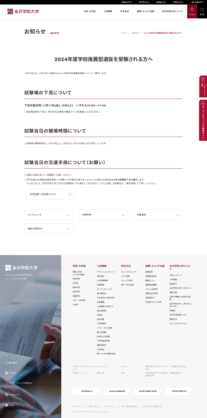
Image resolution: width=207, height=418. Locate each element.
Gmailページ (126, 366)
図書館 (172, 311)
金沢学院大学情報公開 (152, 406)
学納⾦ (99, 315)
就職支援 (149, 272)
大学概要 (173, 279)
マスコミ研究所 (151, 289)
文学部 (75, 283)
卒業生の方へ (178, 2)
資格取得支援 (150, 276)
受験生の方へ (127, 2)
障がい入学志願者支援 (106, 354)
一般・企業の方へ (197, 2)
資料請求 (100, 276)
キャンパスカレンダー (129, 272)
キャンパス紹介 (127, 280)
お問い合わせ (93, 406)
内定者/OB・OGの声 (153, 302)
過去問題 (100, 319)
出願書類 (100, 285)
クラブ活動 (125, 276)
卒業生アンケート (79, 373)
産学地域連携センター (178, 315)
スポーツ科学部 (79, 300)
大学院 (75, 305)
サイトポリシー (110, 406)
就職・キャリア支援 (145, 11)
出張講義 (100, 302)
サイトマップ (77, 406)
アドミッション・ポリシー (106, 272)
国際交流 (173, 319)
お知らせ (135, 33)
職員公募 (100, 373)
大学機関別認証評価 (178, 366)
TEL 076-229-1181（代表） (16, 279)
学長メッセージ (176, 275)
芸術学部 (76, 292)
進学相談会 (101, 293)
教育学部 (76, 287)
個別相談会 (101, 345)
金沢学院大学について (172, 11)
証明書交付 (150, 298)
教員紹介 (173, 284)
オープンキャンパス (104, 289)
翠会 (123, 373)
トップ (123, 33)
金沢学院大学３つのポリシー (181, 288)
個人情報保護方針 (129, 406)
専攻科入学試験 (103, 336)
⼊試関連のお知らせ (105, 306)
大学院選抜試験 (103, 341)
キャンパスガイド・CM (178, 323)
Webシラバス (102, 366)
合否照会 (100, 349)
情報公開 (173, 292)
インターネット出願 (104, 328)
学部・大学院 (90, 11)
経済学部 (76, 279)
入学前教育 (101, 323)
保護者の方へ (161, 2)
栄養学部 (76, 296)
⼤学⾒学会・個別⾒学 (105, 298)
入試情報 (108, 11)
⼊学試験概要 (102, 280)
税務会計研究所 (151, 293)
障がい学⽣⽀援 (127, 285)
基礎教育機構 (150, 285)
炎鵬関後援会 (175, 373)
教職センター (150, 280)
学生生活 (124, 11)
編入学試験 (101, 332)
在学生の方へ (144, 2)
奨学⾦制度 (101, 311)
